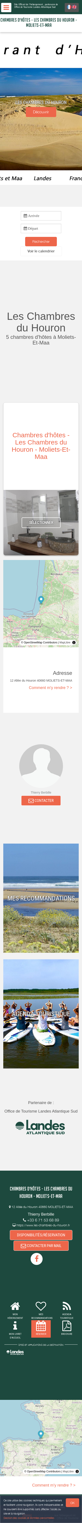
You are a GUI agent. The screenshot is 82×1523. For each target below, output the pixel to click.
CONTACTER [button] (41, 800)
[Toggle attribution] (74, 642)
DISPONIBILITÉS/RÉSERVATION (41, 1235)
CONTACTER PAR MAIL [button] (41, 1245)
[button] (41, 251)
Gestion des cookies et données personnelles (28, 1518)
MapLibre (64, 642)
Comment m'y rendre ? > (50, 688)
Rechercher (41, 241)
